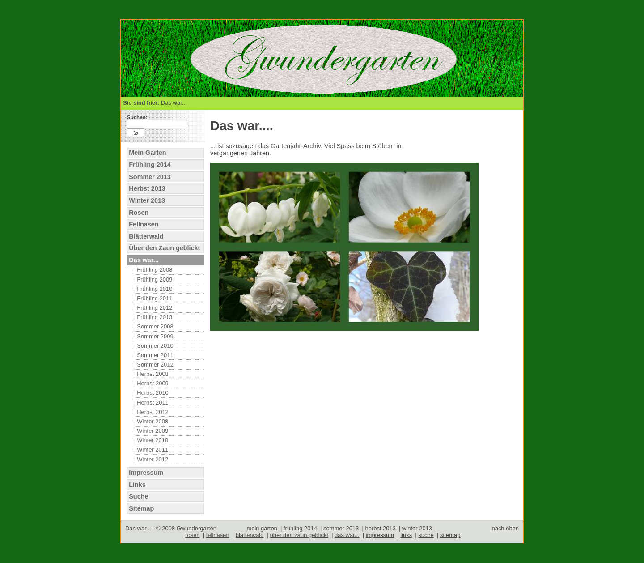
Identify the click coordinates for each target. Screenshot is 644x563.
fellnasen (217, 535)
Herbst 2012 (153, 412)
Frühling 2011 (154, 298)
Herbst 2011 (153, 402)
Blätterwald (146, 236)
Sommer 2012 (155, 364)
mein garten (261, 528)
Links (137, 484)
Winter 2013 (147, 200)
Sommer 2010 (155, 345)
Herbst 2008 (153, 374)
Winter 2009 (152, 430)
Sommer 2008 (155, 326)
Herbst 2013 (147, 188)
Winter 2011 (152, 449)
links (406, 535)
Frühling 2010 (154, 289)
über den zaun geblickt (299, 535)
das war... (347, 535)
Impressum (146, 472)
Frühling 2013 (154, 317)
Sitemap (141, 508)
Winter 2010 (152, 440)
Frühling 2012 (154, 307)
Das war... (143, 260)
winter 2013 (417, 528)
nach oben (505, 528)
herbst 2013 (380, 528)
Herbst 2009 (153, 383)
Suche (138, 496)
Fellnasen (143, 224)
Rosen (138, 212)
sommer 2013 (341, 528)
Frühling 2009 (154, 279)
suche (426, 535)
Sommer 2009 (155, 336)
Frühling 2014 (150, 164)
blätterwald (250, 535)
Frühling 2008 (154, 269)
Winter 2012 (152, 459)
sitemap (450, 535)
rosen (192, 535)
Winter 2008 (152, 421)
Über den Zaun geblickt (164, 248)
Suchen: (137, 117)
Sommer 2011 (155, 355)
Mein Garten (147, 152)
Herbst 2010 (153, 392)
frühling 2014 (300, 528)
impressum (380, 535)
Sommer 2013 (150, 176)
